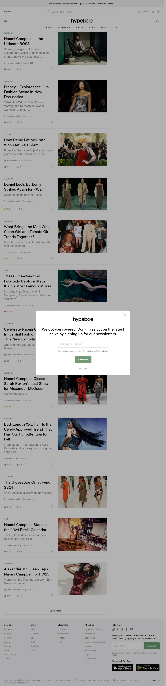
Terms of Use (88, 351)
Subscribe (83, 359)
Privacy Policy (102, 351)
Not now (83, 368)
